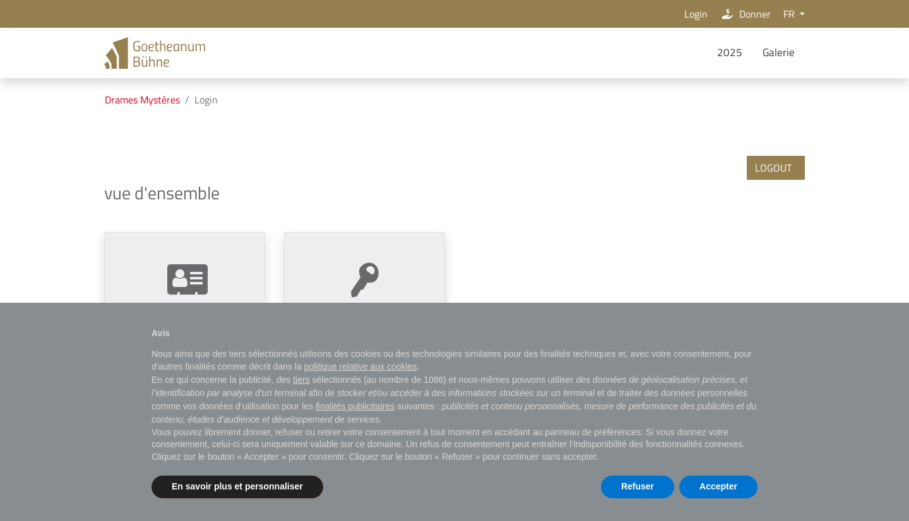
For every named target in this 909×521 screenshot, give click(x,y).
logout (773, 167)
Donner (745, 13)
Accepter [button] (718, 486)
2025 (729, 52)
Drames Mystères (142, 99)
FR (790, 13)
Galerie (779, 52)
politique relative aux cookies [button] (360, 366)
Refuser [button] (637, 486)
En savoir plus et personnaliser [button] (237, 486)
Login (693, 13)
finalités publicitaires (355, 406)
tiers (301, 380)
